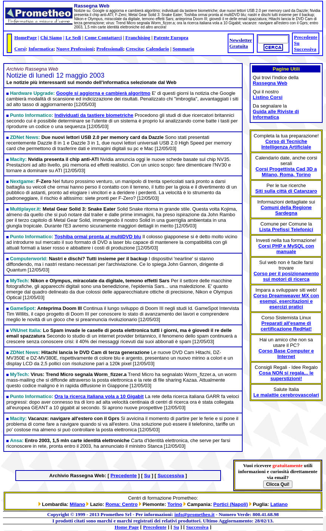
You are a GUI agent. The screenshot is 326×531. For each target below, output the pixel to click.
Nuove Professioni (74, 49)
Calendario (157, 49)
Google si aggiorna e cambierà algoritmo (103, 93)
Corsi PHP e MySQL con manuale (286, 248)
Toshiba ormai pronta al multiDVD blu (98, 236)
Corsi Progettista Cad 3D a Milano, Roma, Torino (286, 171)
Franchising (137, 37)
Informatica (40, 49)
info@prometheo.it (195, 514)
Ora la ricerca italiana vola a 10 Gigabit (99, 396)
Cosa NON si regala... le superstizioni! (286, 375)
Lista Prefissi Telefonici (286, 229)
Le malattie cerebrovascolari (286, 395)
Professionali (109, 49)
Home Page (127, 527)
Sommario (183, 49)
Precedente (305, 37)
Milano (77, 504)
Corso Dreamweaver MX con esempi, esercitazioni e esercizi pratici (286, 301)
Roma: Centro (121, 504)
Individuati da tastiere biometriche (94, 115)
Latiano (278, 504)
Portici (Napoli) (230, 504)
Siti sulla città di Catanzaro (286, 191)
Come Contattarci (103, 37)
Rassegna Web (270, 83)
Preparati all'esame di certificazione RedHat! (286, 326)
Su (296, 43)
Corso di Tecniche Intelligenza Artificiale (286, 144)
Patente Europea (171, 37)
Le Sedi (73, 37)
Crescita (134, 49)
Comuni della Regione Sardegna (286, 210)
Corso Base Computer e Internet (286, 353)
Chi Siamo (51, 37)
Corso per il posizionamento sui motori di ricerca (286, 276)
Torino (174, 504)
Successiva (305, 49)
